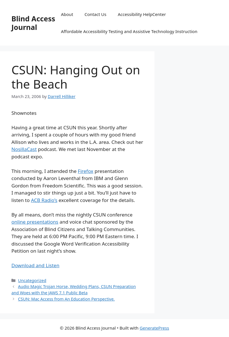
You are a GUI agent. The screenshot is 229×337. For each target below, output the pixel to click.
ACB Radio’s (44, 200)
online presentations (34, 221)
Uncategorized (32, 280)
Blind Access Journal (33, 23)
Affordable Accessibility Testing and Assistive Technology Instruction (129, 31)
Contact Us (95, 14)
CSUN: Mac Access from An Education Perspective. (66, 299)
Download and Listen (35, 265)
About (67, 14)
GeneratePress (154, 328)
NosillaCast (24, 149)
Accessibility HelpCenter (142, 14)
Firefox (85, 171)
